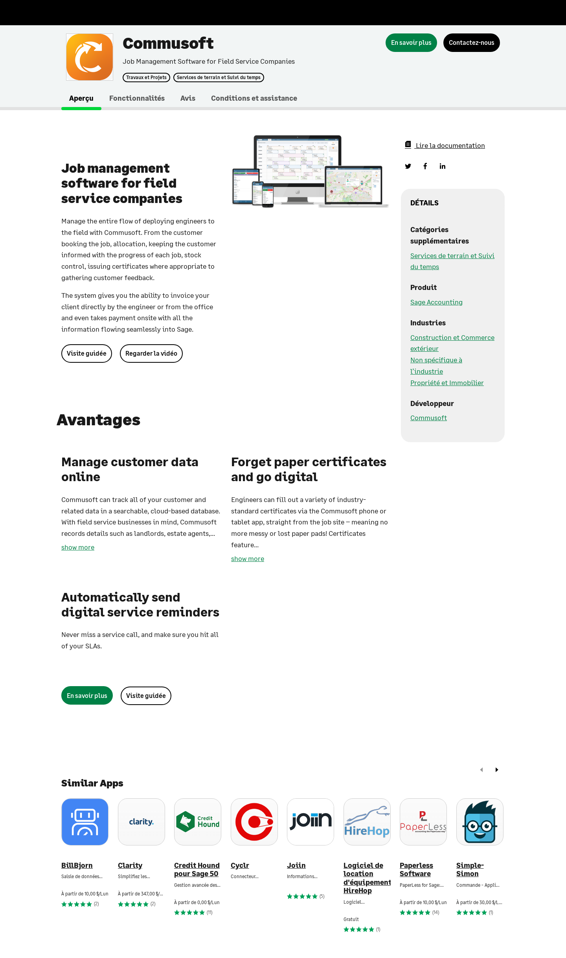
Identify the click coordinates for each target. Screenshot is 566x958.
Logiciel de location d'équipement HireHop (367, 878)
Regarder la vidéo (151, 353)
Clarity (130, 865)
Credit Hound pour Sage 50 (197, 869)
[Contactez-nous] (471, 42)
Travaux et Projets (146, 77)
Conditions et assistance (254, 98)
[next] (497, 770)
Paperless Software (416, 869)
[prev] (481, 770)
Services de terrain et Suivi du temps (219, 77)
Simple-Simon (470, 869)
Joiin (296, 865)
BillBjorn (77, 865)
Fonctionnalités (137, 98)
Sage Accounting (436, 301)
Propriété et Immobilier (447, 382)
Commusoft (428, 417)
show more (77, 547)
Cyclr (240, 865)
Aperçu (81, 98)
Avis (187, 98)
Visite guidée (87, 353)
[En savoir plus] (411, 42)
